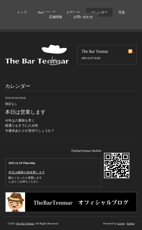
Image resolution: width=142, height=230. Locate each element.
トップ (22, 12)
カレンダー (99, 12)
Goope (121, 223)
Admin (130, 223)
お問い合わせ (83, 17)
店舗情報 (55, 17)
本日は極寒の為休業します (26, 172)
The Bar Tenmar (25, 223)
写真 (121, 12)
